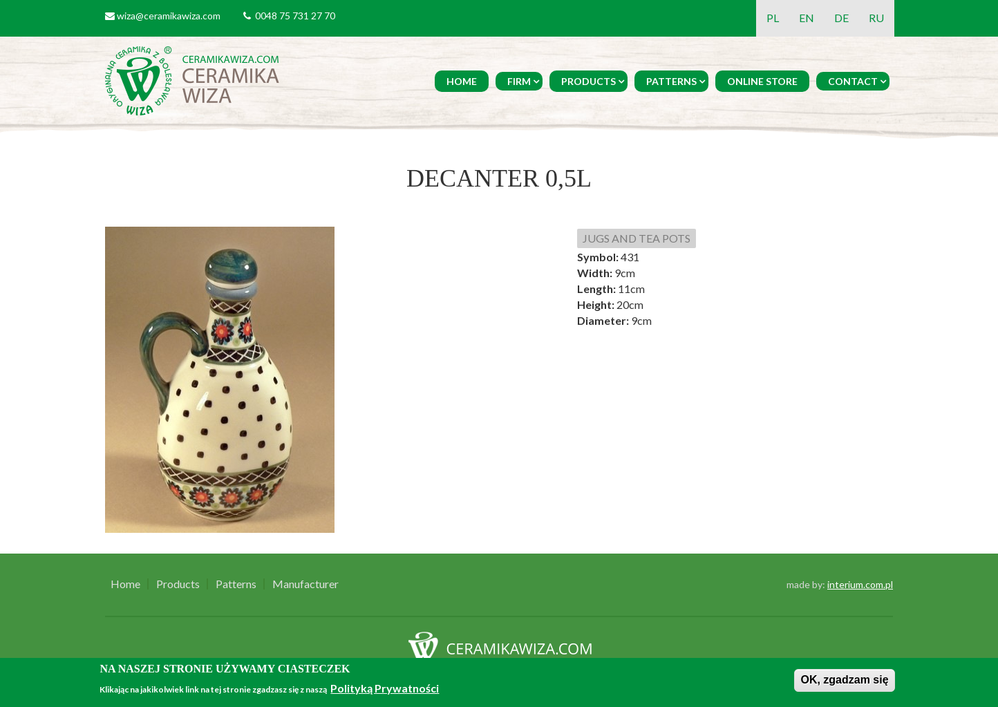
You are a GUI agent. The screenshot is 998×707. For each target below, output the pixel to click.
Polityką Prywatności (384, 688)
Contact (853, 81)
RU (876, 17)
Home (461, 81)
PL (772, 17)
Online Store (762, 81)
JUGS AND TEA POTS (636, 238)
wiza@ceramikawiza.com (168, 15)
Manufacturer (305, 584)
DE (841, 17)
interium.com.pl (860, 584)
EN (806, 17)
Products (588, 81)
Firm (519, 81)
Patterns (671, 81)
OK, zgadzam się (844, 680)
